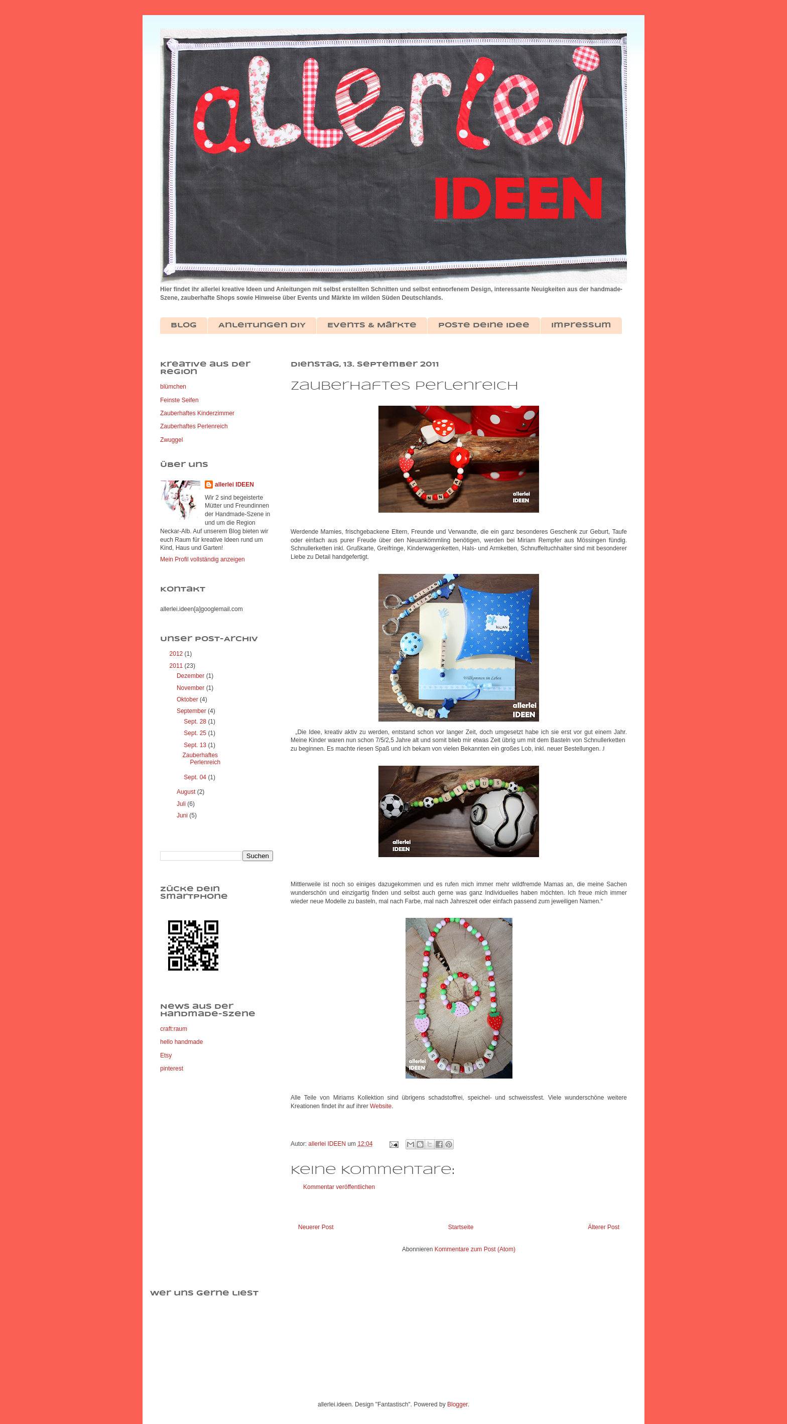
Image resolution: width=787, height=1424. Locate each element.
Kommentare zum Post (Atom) (475, 1249)
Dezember (191, 675)
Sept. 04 (196, 777)
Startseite (461, 1227)
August (187, 791)
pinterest (171, 1068)
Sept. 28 (196, 721)
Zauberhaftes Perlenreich (194, 426)
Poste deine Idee (484, 325)
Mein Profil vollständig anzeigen (202, 559)
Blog (184, 325)
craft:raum (173, 1028)
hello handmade (181, 1041)
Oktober (188, 699)
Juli (182, 803)
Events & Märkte (372, 325)
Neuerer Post (316, 1227)
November (191, 687)
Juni (183, 815)
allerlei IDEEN (234, 484)
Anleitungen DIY (262, 325)
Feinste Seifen (179, 400)
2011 (177, 665)
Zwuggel (171, 439)
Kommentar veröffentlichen (339, 1187)
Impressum (581, 325)
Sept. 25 (196, 733)
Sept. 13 (196, 745)
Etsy (166, 1055)
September (192, 711)
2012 (177, 653)
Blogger (457, 1404)
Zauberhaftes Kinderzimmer (197, 413)
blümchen (173, 386)
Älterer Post (603, 1227)
